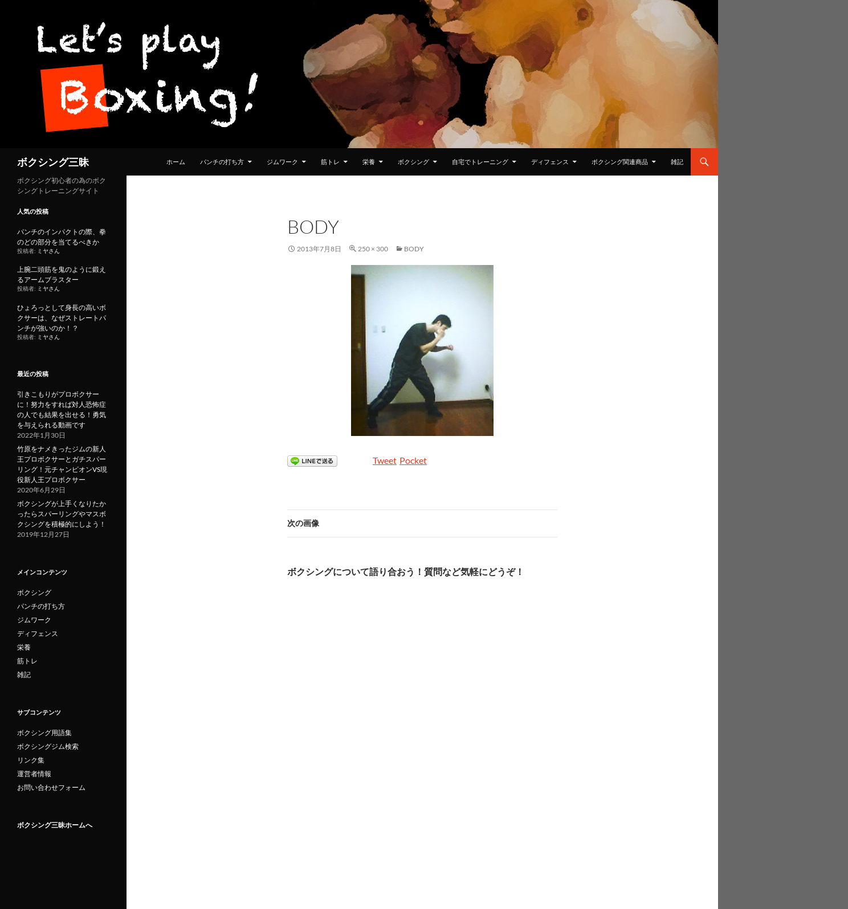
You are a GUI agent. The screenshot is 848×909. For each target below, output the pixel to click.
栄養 (368, 161)
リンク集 (30, 760)
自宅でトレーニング (480, 161)
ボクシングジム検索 (48, 746)
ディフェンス (550, 161)
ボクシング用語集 (44, 732)
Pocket (413, 460)
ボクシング (413, 161)
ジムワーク (282, 161)
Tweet (385, 460)
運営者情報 (34, 773)
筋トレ (330, 161)
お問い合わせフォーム (51, 787)
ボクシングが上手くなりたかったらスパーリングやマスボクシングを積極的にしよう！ (61, 513)
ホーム (175, 161)
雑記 (677, 161)
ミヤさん (48, 251)
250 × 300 (373, 248)
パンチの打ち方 (222, 161)
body (414, 248)
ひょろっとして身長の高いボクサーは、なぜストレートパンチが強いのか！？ (61, 317)
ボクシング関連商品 (620, 161)
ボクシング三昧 (53, 162)
